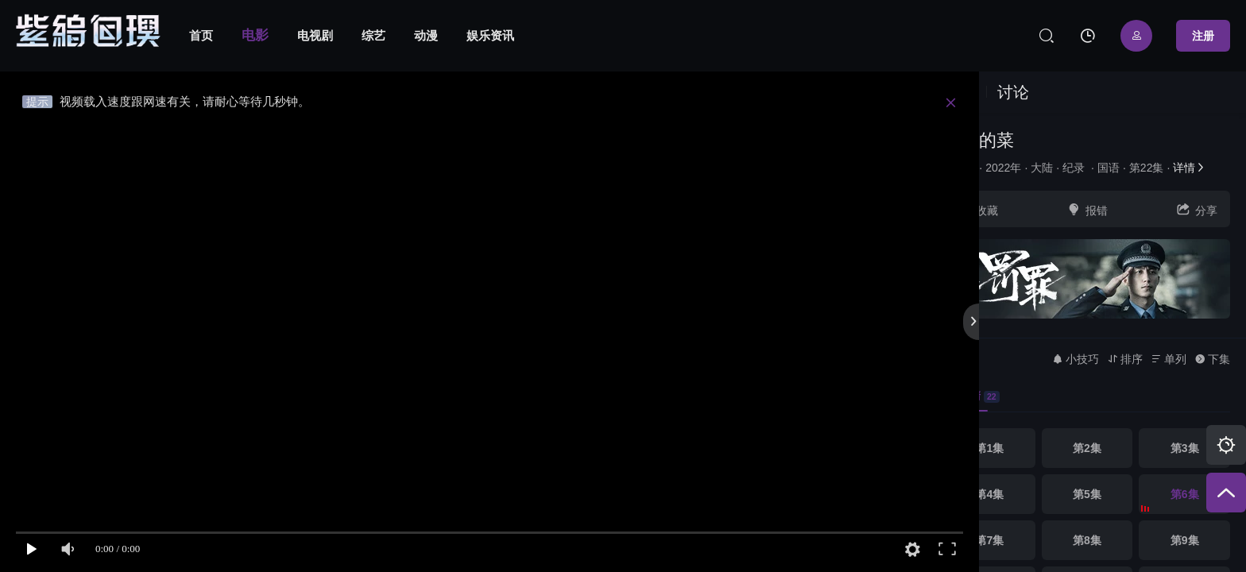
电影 (255, 35)
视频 (960, 92)
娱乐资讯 (490, 35)
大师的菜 (979, 140)
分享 (1196, 209)
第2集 (1087, 448)
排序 (1125, 359)
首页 (201, 35)
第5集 (1087, 494)
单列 (1168, 359)
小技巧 (1075, 359)
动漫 (426, 35)
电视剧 (315, 35)
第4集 (989, 494)
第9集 (1185, 540)
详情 (1189, 167)
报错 (1087, 209)
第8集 (1087, 540)
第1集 (989, 448)
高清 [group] (972, 396)
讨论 (1013, 92)
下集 (1212, 359)
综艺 (373, 35)
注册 (1203, 35)
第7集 (989, 540)
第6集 (1185, 494)
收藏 (977, 209)
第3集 (1185, 448)
